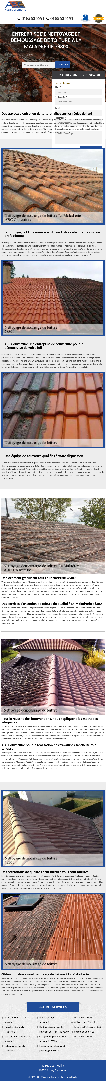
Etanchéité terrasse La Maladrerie (15, 1020)
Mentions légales (69, 1077)
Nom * (58, 87)
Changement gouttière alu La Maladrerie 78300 (53, 1039)
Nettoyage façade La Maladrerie (49, 1020)
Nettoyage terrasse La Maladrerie (14, 1048)
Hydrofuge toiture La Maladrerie (14, 1029)
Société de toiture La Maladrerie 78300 (84, 1034)
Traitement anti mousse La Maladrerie (17, 1039)
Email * (58, 108)
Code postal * (61, 97)
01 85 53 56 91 (30, 18)
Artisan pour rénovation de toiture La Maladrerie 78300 (87, 1024)
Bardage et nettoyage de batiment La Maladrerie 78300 (54, 1029)
